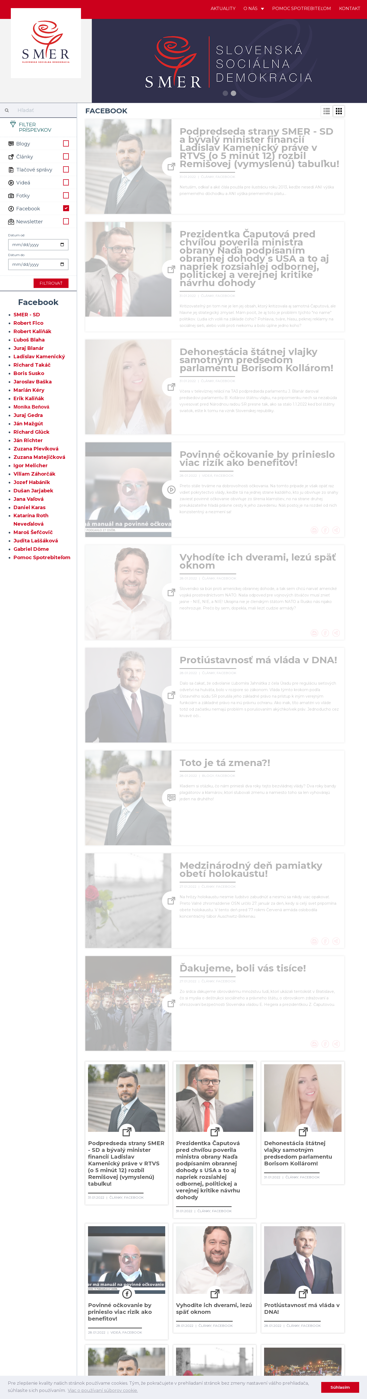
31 (217, 1083)
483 (238, 1338)
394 (319, 1283)
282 (91, 1227)
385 (199, 1283)
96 (206, 1116)
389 (254, 1283)
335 (285, 1249)
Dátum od (16, 235)
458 (156, 1327)
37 (286, 1083)
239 (273, 1194)
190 (131, 1172)
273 (222, 1216)
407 (241, 1294)
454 (104, 1327)
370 (247, 1271)
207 (105, 1183)
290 (200, 1227)
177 (217, 1161)
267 (143, 1216)
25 (148, 1083)
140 (254, 1138)
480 (198, 1338)
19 (326, 1072)
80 (275, 1105)
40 (321, 1083)
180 (256, 1161)
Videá (38, 182)
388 (240, 1283)
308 (185, 1238)
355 (300, 1260)
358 (91, 1271)
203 (298, 1172)
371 (261, 1271)
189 (118, 1172)
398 (118, 1294)
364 (169, 1271)
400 (146, 1294)
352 (262, 1260)
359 (104, 1271)
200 (258, 1172)
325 (156, 1249)
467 (274, 1327)
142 (279, 1138)
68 (136, 1105)
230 (156, 1194)
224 (322, 1183)
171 (142, 1161)
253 (209, 1205)
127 (91, 1138)
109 (118, 1127)
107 (91, 1127)
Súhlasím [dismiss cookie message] (340, 1387)
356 (312, 1260)
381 (146, 1283)
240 (286, 1194)
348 (210, 1260)
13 (257, 1072)
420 (155, 1305)
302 (104, 1238)
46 (137, 1094)
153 (166, 1150)
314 (262, 1238)
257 (259, 1205)
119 (238, 1127)
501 (240, 1349)
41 (332, 1083)
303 (118, 1238)
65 (102, 1105)
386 (212, 1283)
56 (252, 1094)
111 (142, 1127)
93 (171, 1116)
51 (194, 1094)
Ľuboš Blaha (29, 340)
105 (317, 1116)
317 (299, 1238)
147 (91, 1150)
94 (183, 1116)
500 (227, 1349)
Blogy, (209, 776)
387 (226, 1283)
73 (194, 1105)
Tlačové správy (38, 169)
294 (252, 1227)
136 (203, 1138)
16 (291, 1072)
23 (125, 1083)
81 (287, 1105)
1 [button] (225, 93)
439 (158, 1316)
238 (260, 1194)
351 (249, 1260)
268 (156, 1216)
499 (213, 1349)
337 (311, 1249)
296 (278, 1227)
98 (229, 1116)
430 (288, 1305)
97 (217, 1116)
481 (211, 1338)
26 (160, 1083)
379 (118, 1283)
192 (156, 1172)
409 (269, 1294)
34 (252, 1083)
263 (91, 1216)
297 (291, 1227)
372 (273, 1271)
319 (324, 1238)
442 (198, 1316)
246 (118, 1205)
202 (285, 1172)
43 (102, 1094)
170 (129, 1161)
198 (232, 1172)
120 (250, 1127)
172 (154, 1161)
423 (194, 1305)
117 (213, 1127)
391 (281, 1283)
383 (172, 1283)
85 (332, 1105)
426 (234, 1305)
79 (263, 1105)
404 (200, 1294)
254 (221, 1205)
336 (298, 1249)
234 (208, 1194)
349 (223, 1260)
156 (202, 1150)
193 (169, 1172)
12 (245, 1072)
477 (157, 1338)
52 (206, 1094)
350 (236, 1260)
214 (195, 1183)
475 (131, 1338)
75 (217, 1105)
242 (312, 1194)
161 (264, 1150)
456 (130, 1327)
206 (91, 1183)
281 (329, 1216)
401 (159, 1294)
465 (248, 1327)
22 (114, 1083)
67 (125, 1105)
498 (199, 1349)
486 (280, 1338)
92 (160, 1116)
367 (207, 1271)
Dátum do (16, 255)
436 (118, 1316)
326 (168, 1249)
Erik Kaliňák (29, 399)
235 (221, 1194)
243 (326, 1194)
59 (286, 1094)
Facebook (38, 208)
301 (91, 1238)
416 (103, 1305)
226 (104, 1194)
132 (154, 1138)
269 (169, 1216)
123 (287, 1127)
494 (145, 1349)
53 (217, 1094)
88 (114, 1116)
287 (159, 1227)
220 (270, 1183)
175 (192, 1161)
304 (131, 1238)
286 (145, 1227)
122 (275, 1127)
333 (259, 1249)
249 (157, 1205)
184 (307, 1161)
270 (183, 1216)
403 (186, 1294)
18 (314, 1072)
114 (178, 1127)
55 (240, 1094)
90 (137, 1116)
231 (170, 1194)
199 (245, 1172)
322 (117, 1249)
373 (286, 1271)
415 (91, 1305)
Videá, (208, 475)
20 (90, 1083)
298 (305, 1227)
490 (92, 1349)
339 (91, 1260)
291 (213, 1227)
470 (315, 1327)
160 (251, 1150)
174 (180, 1161)
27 (171, 1083)
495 (158, 1349)
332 (247, 1249)
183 (295, 1161)
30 (205, 1083)
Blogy (38, 143)
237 (246, 1194)
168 (104, 1161)
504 (279, 1349)
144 (304, 1138)
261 (311, 1205)
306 (158, 1238)
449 (293, 1316)
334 (272, 1249)
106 (330, 1116)
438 (144, 1316)
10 (222, 1072)
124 (299, 1127)
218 (245, 1183)
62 (321, 1094)
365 (182, 1271)
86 (90, 1116)
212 (171, 1183)
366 (194, 1271)
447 (265, 1316)
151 (142, 1150)
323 (130, 1249)
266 (130, 1216)
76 (229, 1105)
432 (314, 1305)
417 (116, 1305)
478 (170, 1338)
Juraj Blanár (29, 348)
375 (313, 1271)
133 (166, 1138)
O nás (253, 8)
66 (114, 1105)
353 (274, 1260)
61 (309, 1094)
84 (321, 1105)
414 (333, 1294)
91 (149, 1116)
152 (154, 1150)
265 (117, 1216)
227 (117, 1194)
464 (235, 1327)
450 (306, 1316)
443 (211, 1316)
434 (91, 1316)
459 (169, 1327)
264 (104, 1216)
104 (304, 1116)
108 (104, 1127)
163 (288, 1150)
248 (144, 1205)
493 (131, 1349)
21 (102, 1083)
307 (172, 1238)
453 (91, 1327)
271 (196, 1216)
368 (221, 1271)
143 (291, 1138)
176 (205, 1161)
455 (117, 1327)
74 (206, 1105)
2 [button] (233, 93)
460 (183, 1327)
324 (143, 1249)
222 (296, 1183)
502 (253, 1349)
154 (178, 1150)
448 (279, 1316)
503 (266, 1349)
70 (160, 1105)
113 (166, 1127)
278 (288, 1216)
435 (105, 1316)
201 (272, 1172)
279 (301, 1216)
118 (226, 1127)
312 (237, 1238)
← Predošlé (99, 1072)
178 (230, 1161)
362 (143, 1271)
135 (191, 1138)
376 (326, 1271)
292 (226, 1227)
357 (325, 1260)
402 (173, 1294)
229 (143, 1194)
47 (148, 1094)
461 (196, 1327)
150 (130, 1150)
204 (312, 1172)
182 (282, 1161)
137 (216, 1138)
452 (332, 1316)
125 (312, 1127)
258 (272, 1205)
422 (181, 1305)
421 (169, 1305)
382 (159, 1283)
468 (288, 1327)
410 (283, 1294)
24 (137, 1083)
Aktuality (223, 8)
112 (154, 1127)
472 (91, 1338)
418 (129, 1305)
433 (327, 1305)
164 (301, 1150)
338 (324, 1249)
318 (311, 1238)
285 (132, 1227)
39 (309, 1083)
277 (274, 1216)
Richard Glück (32, 432)
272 (209, 1216)
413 (320, 1294)
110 (131, 1127)
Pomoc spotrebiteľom (301, 8)
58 (275, 1094)
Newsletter (38, 221)
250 (171, 1205)
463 (222, 1327)
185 (321, 1161)
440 (172, 1316)
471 (329, 1327)
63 (332, 1094)
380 (132, 1283)
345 (170, 1260)
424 (208, 1305)
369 (234, 1271)
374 (300, 1271)
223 (309, 1183)
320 (91, 1249)
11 (233, 1072)
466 (261, 1327)
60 (297, 1094)
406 (227, 1294)
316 (286, 1238)
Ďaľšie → (323, 1349)
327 (181, 1249)
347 (196, 1260)
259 (285, 1205)
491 (105, 1349)
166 (325, 1150)
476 (144, 1338)
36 (275, 1083)
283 (105, 1227)
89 (125, 1116)
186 (333, 1161)
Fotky (38, 195)
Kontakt (349, 8)
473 (104, 1338)
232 (182, 1194)
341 (118, 1260)
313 (249, 1238)
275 (248, 1216)
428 (261, 1305)
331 (234, 1249)
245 (105, 1205)
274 (235, 1216)
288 (173, 1227)
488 (308, 1338)
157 (214, 1150)
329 (208, 1249)
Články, (208, 177)
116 (201, 1127)
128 (104, 1138)
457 (143, 1327)
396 (91, 1294)
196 (206, 1172)
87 (102, 1116)
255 (234, 1205)
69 (148, 1105)
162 (276, 1150)
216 (220, 1183)
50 (183, 1094)
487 (293, 1338)
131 (142, 1138)
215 (207, 1183)
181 (269, 1161)
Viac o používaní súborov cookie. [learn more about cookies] (103, 1390)
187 (91, 1172)
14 (268, 1072)
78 (252, 1105)
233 (195, 1194)
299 (319, 1227)
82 (298, 1105)
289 (186, 1227)
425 (221, 1305)
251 (184, 1205)
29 (194, 1083)
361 (131, 1271)
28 (182, 1083)
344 (157, 1260)
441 (185, 1316)
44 (113, 1094)
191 (144, 1172)
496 (172, 1349)
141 (266, 1138)
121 (262, 1127)
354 (287, 1260)
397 (104, 1294)
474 (118, 1338)
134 (179, 1138)
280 (315, 1216)
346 (183, 1260)
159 (239, 1150)
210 (146, 1183)
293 (239, 1227)
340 (105, 1260)
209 (133, 1183)
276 (261, 1216)
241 (300, 1194)
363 (156, 1271)
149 (117, 1150)
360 (117, 1271)
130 (129, 1138)
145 (317, 1138)
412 (308, 1294)
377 (91, 1283)
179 (243, 1161)
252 (196, 1205)
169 (117, 1161)
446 (252, 1316)
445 (238, 1316)
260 (298, 1205)
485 (266, 1338)
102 (278, 1116)
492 (118, 1349)
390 (267, 1283)
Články (38, 156)
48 (160, 1094)
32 (229, 1083)
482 (225, 1338)
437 (131, 1316)
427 (247, 1305)
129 (117, 1138)
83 (309, 1105)
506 (305, 1349)
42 (91, 1094)
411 (295, 1294)
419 (142, 1305)
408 (255, 1294)
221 (284, 1183)
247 (131, 1205)
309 (199, 1238)
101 (266, 1116)
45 (125, 1094)
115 (190, 1127)
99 (240, 1116)
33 (240, 1083)
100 (253, 1116)
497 (185, 1349)
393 (306, 1283)
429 (274, 1305)
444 (225, 1316)
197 (219, 1172)
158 (226, 1150)
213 (183, 1183)
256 (246, 1205)
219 (258, 1183)
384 (186, 1283)
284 (118, 1227)
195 (194, 1172)
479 (184, 1338)
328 (195, 1249)
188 (104, 1172)
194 (181, 1172)
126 (324, 1127)
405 (213, 1294)
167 (91, 1161)
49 (171, 1094)
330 (221, 1249)
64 (91, 1105)
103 (291, 1116)
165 (313, 1150)
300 (333, 1227)
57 (263, 1094)
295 (265, 1227)
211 (158, 1183)
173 (167, 1161)
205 (325, 1172)
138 (228, 1138)
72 (183, 1105)
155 (190, 1150)
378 (105, 1283)
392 (293, 1283)
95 (195, 1116)
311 (225, 1238)
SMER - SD (27, 315)
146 (329, 1138)
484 (252, 1338)
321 (105, 1249)
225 (91, 1194)
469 (302, 1327)
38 (297, 1083)
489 (322, 1338)
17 (303, 1072)
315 (274, 1238)
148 (104, 1150)
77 (240, 1105)
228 (130, 1194)
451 (319, 1316)
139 (241, 1138)
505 (292, 1349)
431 (301, 1305)
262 (324, 1205)
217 (232, 1183)
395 (333, 1283)
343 (144, 1260)
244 (91, 1205)
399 (131, 1294)
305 (145, 1238)
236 (233, 1194)
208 (119, 1183)
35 (263, 1083)
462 (209, 1327)
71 (171, 1105)
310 (212, 1238)
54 (229, 1094)
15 (279, 1072)
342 (131, 1260)
